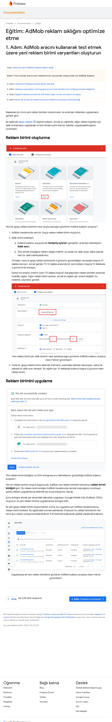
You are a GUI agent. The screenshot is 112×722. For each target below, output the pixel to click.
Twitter (43, 697)
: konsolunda (88, 599)
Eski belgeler (81, 711)
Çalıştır (38, 23)
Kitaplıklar (8, 701)
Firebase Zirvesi (47, 692)
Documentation (14, 12)
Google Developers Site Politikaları (59, 617)
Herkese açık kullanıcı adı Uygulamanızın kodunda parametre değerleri (55, 89)
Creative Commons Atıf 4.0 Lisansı (57, 614)
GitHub (7, 706)
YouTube (43, 701)
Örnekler (8, 697)
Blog (42, 687)
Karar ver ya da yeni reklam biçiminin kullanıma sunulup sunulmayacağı (47, 99)
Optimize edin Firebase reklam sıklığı (32, 67)
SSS (77, 706)
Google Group (82, 697)
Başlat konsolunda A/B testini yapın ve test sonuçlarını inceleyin (48, 94)
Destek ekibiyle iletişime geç (89, 687)
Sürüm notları (82, 701)
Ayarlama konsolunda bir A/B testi (34, 84)
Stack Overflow (83, 692)
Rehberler (8, 687)
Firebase (9, 23)
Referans (8, 692)
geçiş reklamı (26, 121)
